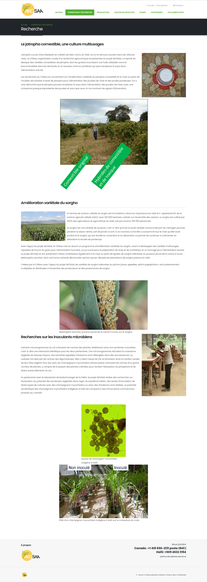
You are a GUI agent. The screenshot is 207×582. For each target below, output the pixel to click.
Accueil (150, 5)
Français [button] (178, 5)
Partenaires (157, 12)
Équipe (143, 12)
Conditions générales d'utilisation (154, 575)
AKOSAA (59, 12)
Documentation (176, 12)
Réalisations (103, 12)
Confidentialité (181, 575)
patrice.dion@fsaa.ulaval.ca (173, 556)
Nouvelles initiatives (124, 12)
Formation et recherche (80, 12)
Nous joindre (161, 5)
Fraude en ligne (171, 575)
